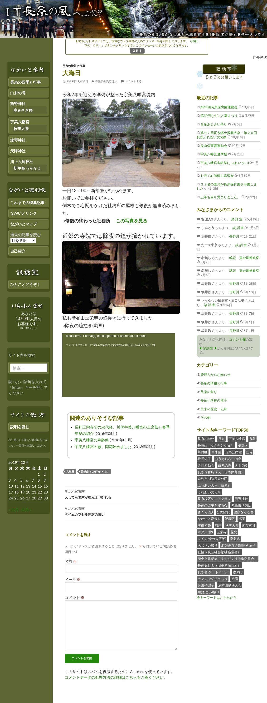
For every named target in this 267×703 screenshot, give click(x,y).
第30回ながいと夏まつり (219, 116)
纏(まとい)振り (208, 592)
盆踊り (238, 572)
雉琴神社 (249, 525)
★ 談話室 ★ (208, 348)
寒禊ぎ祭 (204, 525)
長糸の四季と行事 (25, 82)
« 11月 (13, 509)
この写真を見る (131, 220)
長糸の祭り (208, 392)
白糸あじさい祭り (213, 124)
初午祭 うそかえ (27, 168)
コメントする (133, 81)
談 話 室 (236, 219)
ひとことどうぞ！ (25, 284)
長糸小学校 (206, 439)
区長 (249, 452)
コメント (74, 597)
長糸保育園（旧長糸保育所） (219, 565)
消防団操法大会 (229, 585)
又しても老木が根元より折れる (121, 494)
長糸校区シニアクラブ (214, 499)
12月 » (26, 509)
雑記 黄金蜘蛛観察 (243, 258)
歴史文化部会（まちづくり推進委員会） (227, 559)
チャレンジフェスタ (213, 579)
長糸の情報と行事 (73, 66)
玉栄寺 (222, 532)
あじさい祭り (208, 545)
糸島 (252, 439)
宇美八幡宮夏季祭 (213, 154)
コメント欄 (237, 339)
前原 (218, 525)
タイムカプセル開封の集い (121, 511)
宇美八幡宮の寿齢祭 (92, 440)
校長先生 (204, 459)
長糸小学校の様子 (213, 400)
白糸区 (216, 452)
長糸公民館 (233, 452)
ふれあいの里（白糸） (214, 485)
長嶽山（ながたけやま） (95, 471)
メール (73, 579)
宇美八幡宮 (236, 439)
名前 (71, 561)
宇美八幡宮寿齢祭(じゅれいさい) (224, 163)
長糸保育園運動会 (213, 146)
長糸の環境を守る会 (213, 505)
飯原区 (230, 519)
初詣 (234, 579)
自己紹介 (17, 251)
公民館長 (223, 512)
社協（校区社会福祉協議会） (219, 552)
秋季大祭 (231, 525)
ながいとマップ (23, 224)
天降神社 (17, 151)
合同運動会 (206, 465)
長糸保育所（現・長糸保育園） (221, 472)
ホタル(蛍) (205, 532)
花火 (233, 532)
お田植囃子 (206, 585)
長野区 (243, 445)
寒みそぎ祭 (23, 110)
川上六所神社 (21, 161)
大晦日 (70, 471)
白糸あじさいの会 (228, 459)
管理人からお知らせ (215, 375)
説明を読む (19, 426)
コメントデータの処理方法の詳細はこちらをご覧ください (114, 677)
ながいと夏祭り (209, 519)
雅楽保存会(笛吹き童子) (239, 545)
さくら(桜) (205, 512)
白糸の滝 (224, 465)
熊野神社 (241, 499)
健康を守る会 (244, 512)
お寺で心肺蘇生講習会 (217, 176)
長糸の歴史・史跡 (213, 409)
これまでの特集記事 (27, 202)
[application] (118, 365)
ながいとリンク (23, 213)
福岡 (241, 519)
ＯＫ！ (137, 51)
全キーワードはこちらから (217, 597)
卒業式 (235, 539)
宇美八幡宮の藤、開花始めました (103, 446)
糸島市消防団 (241, 505)
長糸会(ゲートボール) (213, 572)
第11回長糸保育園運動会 (219, 107)
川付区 (203, 452)
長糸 (221, 439)
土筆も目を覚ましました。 (220, 197)
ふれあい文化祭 (209, 492)
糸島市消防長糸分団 (213, 479)
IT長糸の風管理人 (106, 81)
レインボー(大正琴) (212, 539)
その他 (205, 417)
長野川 (233, 236)
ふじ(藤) (241, 465)
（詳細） (194, 41)
